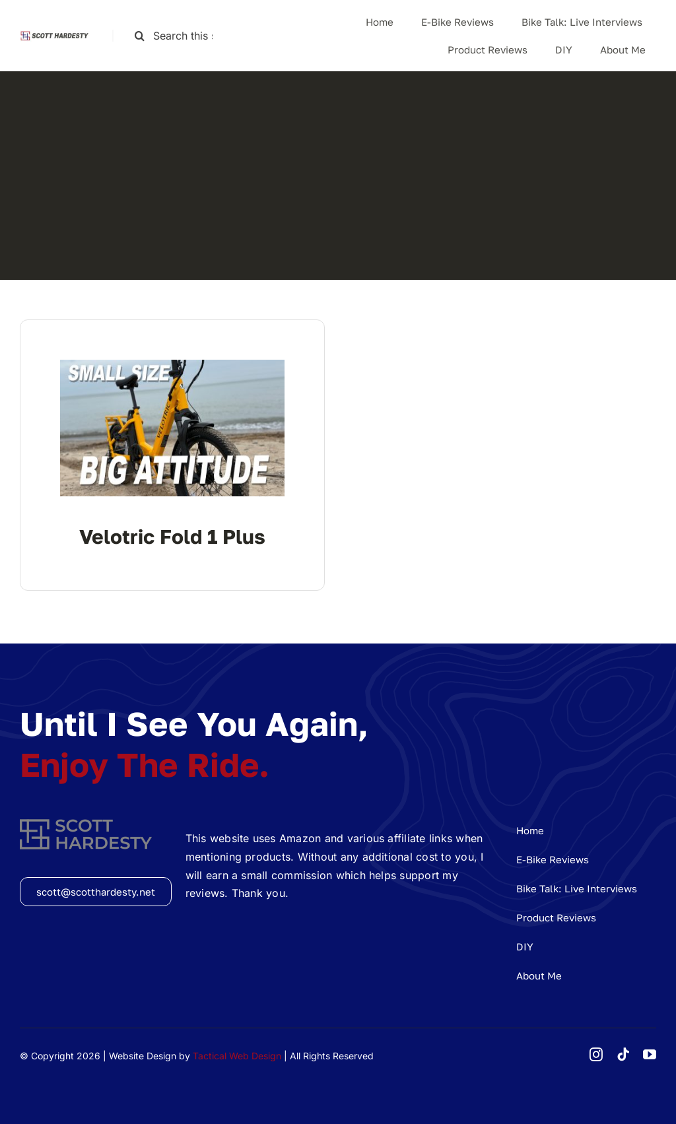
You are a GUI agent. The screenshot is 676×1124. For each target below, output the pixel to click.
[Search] (139, 36)
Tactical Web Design (237, 1055)
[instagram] (596, 1054)
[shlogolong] (56, 35)
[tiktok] (623, 1054)
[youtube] (649, 1054)
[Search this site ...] (179, 36)
